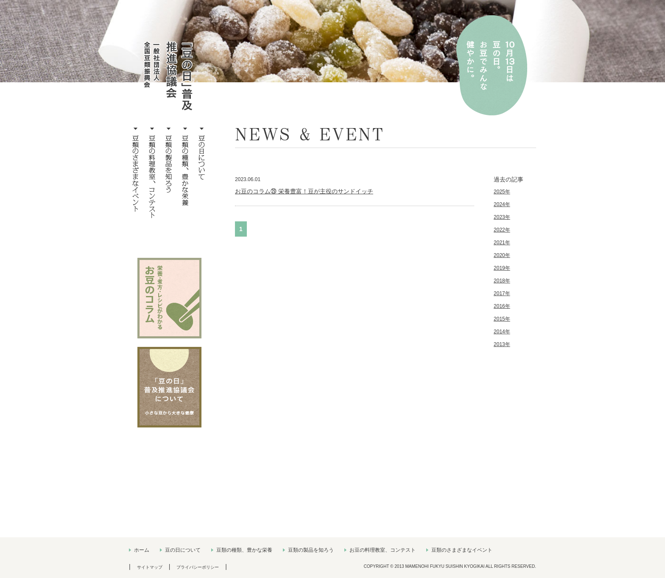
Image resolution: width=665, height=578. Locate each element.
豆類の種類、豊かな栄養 (244, 550)
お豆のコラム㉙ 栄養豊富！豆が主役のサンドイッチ (304, 191)
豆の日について (183, 550)
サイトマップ (149, 567)
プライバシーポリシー (197, 567)
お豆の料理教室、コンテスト (382, 550)
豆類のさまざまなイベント (461, 550)
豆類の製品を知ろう (311, 550)
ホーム (141, 550)
